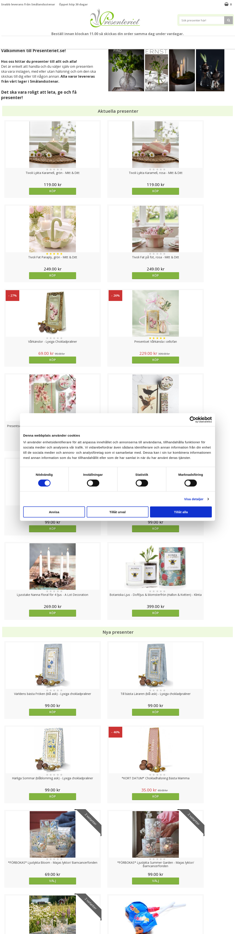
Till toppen (118, 872)
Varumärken (9, 894)
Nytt (10, 41)
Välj (30, 543)
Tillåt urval (117, 512)
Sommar (82, 41)
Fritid (186, 40)
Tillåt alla (181, 512)
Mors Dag (30, 40)
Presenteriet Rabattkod (18, 913)
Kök (169, 40)
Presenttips (131, 40)
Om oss (6, 907)
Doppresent (9, 926)
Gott (203, 40)
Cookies (6, 887)
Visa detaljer (193, 499)
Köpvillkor (8, 900)
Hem (153, 40)
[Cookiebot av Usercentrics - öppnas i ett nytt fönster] (193, 419)
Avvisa (54, 512)
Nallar (5, 920)
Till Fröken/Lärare (57, 41)
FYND (117, 50)
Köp (30, 191)
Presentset (105, 40)
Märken (222, 40)
